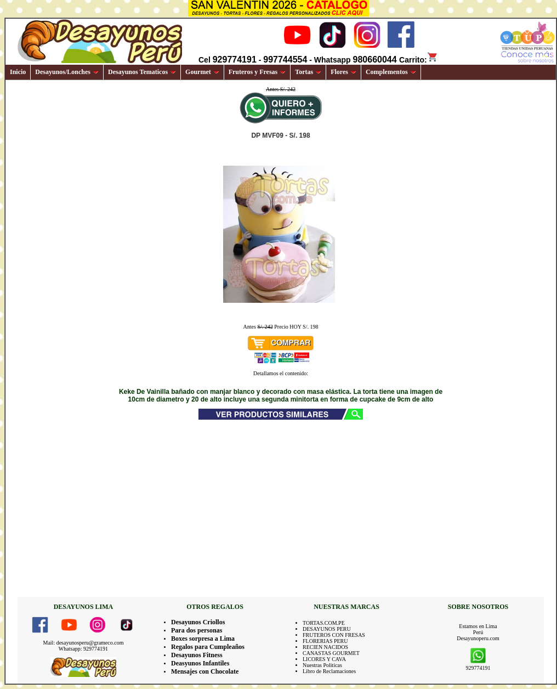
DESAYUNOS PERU (327, 629)
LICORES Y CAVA (324, 659)
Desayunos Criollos (198, 622)
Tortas (308, 72)
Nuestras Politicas (322, 665)
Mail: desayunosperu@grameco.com (83, 643)
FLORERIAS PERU (325, 641)
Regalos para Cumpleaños (208, 647)
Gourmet (202, 72)
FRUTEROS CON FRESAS (334, 635)
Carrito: (418, 59)
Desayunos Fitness (197, 655)
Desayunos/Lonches (67, 72)
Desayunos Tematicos (142, 72)
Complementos (391, 72)
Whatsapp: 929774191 (83, 649)
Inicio (18, 72)
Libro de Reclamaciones (329, 671)
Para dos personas (196, 630)
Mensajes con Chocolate (204, 671)
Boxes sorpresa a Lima (203, 638)
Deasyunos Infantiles (200, 663)
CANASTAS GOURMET (331, 653)
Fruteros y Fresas (257, 72)
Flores (343, 72)
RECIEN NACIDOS (325, 647)
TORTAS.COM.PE (324, 623)
